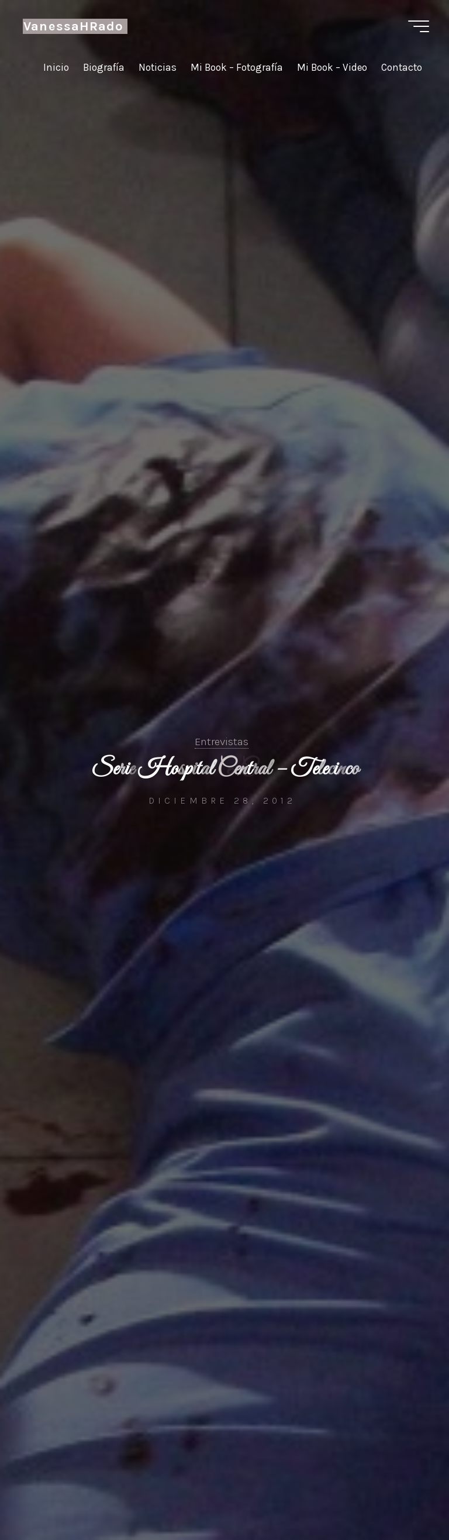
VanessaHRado (73, 26)
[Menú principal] (418, 26)
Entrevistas (221, 741)
